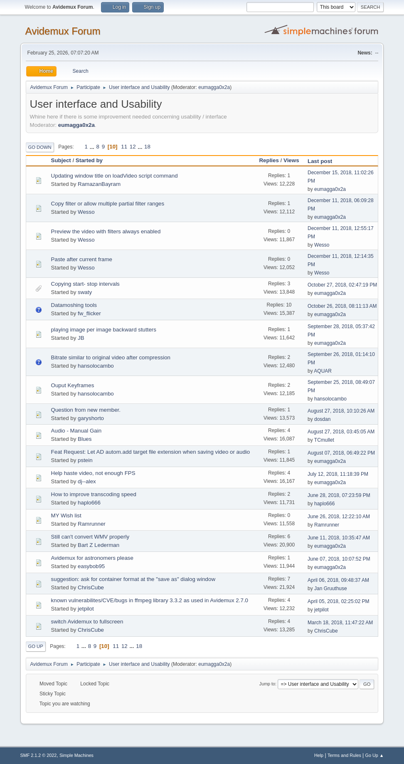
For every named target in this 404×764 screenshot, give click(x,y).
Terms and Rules (344, 755)
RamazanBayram (99, 184)
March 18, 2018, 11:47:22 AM (340, 623)
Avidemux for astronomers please (92, 558)
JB (81, 338)
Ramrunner (92, 524)
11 (124, 146)
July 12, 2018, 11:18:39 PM (338, 474)
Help (318, 755)
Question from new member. (86, 410)
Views (291, 160)
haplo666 (89, 502)
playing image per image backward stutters (103, 329)
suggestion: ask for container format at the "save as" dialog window (133, 579)
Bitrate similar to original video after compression (110, 357)
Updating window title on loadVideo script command (114, 176)
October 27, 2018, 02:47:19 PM (342, 285)
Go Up (35, 646)
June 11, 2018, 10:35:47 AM (339, 538)
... (93, 146)
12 (133, 146)
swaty (85, 292)
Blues (84, 439)
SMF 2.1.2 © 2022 (38, 755)
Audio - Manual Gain (76, 431)
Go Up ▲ (374, 755)
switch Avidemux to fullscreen (87, 621)
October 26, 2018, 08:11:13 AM (342, 306)
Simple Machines (76, 755)
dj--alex (87, 481)
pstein (85, 460)
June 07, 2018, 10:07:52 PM (339, 559)
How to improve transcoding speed (93, 494)
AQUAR (323, 371)
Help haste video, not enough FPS (93, 473)
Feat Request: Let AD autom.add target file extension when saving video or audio (150, 452)
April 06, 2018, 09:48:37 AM (338, 580)
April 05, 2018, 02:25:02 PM (339, 601)
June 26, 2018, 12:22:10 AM (339, 516)
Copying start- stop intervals (85, 284)
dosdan (322, 419)
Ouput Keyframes (72, 385)
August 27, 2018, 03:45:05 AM (341, 432)
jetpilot (86, 609)
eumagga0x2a (214, 87)
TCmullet (324, 440)
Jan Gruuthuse (330, 588)
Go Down (40, 147)
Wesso (86, 212)
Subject (61, 160)
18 (147, 146)
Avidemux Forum (63, 31)
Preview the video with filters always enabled (106, 231)
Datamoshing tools (74, 305)
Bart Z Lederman (98, 545)
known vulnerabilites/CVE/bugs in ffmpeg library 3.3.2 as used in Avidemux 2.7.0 (149, 600)
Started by (89, 160)
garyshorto (91, 418)
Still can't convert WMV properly (90, 537)
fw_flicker (89, 313)
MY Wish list (66, 515)
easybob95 (91, 566)
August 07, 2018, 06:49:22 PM (341, 453)
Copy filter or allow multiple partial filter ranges (108, 203)
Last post (324, 161)
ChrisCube (91, 587)
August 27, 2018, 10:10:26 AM (341, 411)
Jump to (267, 683)
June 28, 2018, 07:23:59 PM (339, 495)
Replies (268, 160)
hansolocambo (96, 366)
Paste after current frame (81, 259)
